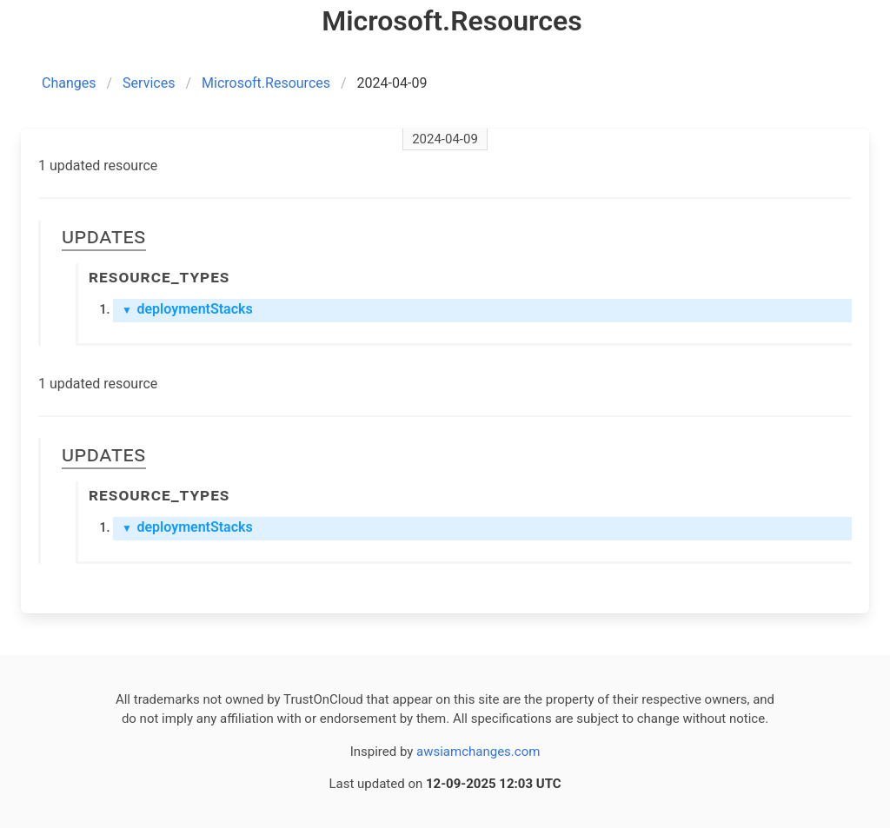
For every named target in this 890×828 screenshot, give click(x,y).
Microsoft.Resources (266, 83)
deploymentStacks (187, 309)
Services (149, 83)
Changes (69, 83)
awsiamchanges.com (478, 751)
